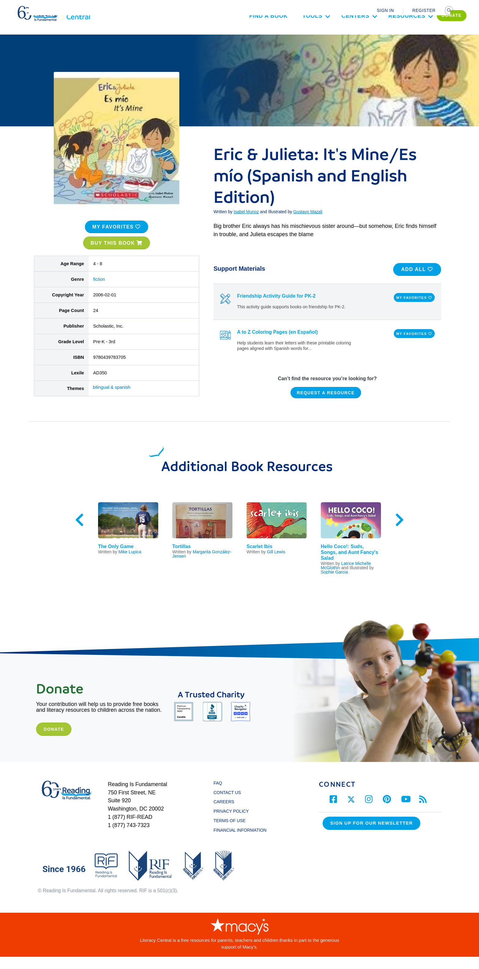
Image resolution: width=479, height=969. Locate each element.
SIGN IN (385, 10)
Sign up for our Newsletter (371, 835)
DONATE (426, 32)
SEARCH (449, 11)
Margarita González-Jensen (201, 566)
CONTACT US (229, 804)
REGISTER (424, 10)
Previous (79, 532)
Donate (54, 741)
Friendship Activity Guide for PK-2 (276, 308)
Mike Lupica (130, 564)
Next (399, 532)
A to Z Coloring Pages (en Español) (277, 344)
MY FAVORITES (116, 239)
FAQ (218, 795)
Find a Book (243, 33)
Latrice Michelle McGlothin (346, 577)
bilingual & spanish (111, 399)
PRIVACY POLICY (231, 823)
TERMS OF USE (232, 832)
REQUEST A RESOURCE (326, 405)
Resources (381, 33)
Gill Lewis (276, 564)
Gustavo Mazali (307, 224)
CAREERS (224, 814)
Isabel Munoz (246, 224)
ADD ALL (417, 281)
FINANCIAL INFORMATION (240, 842)
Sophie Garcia (334, 584)
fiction (99, 291)
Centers (330, 33)
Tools (287, 33)
